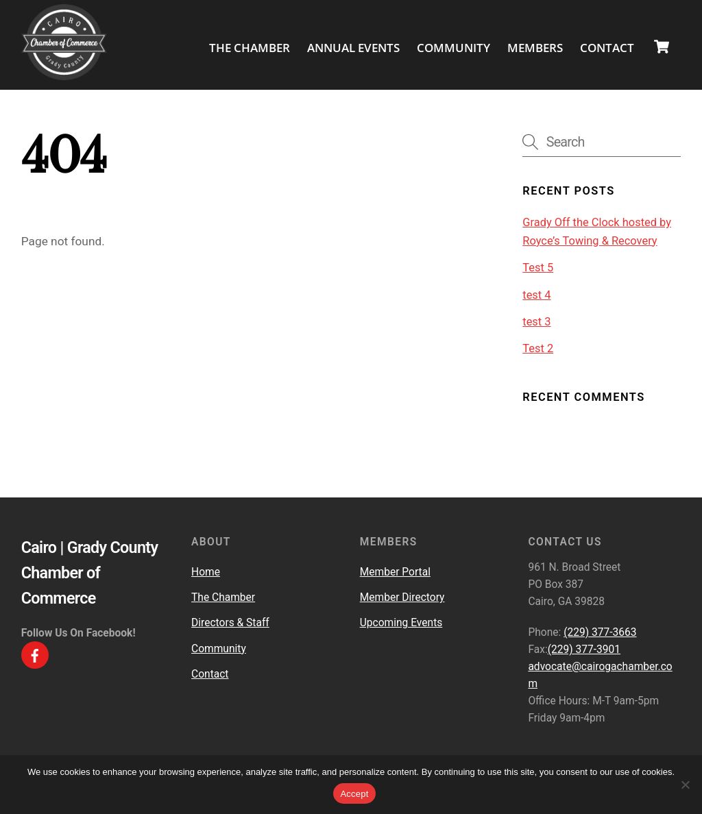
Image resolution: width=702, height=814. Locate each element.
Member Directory (402, 597)
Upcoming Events (401, 622)
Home (205, 571)
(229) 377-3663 (600, 632)
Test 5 (537, 266)
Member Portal (395, 571)
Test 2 (537, 347)
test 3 (536, 321)
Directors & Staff (230, 622)
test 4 (536, 294)
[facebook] (35, 654)
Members (535, 47)
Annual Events (353, 47)
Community (453, 47)
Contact (607, 47)
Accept (354, 794)
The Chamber (249, 47)
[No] (685, 784)
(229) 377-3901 (584, 649)
